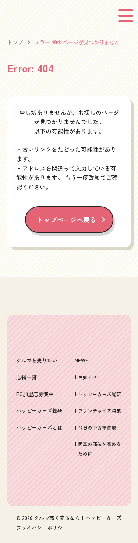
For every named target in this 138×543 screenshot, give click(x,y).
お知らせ (87, 377)
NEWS (82, 360)
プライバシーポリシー (42, 528)
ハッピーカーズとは (39, 427)
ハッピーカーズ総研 (39, 410)
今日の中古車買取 (97, 427)
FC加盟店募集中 (35, 394)
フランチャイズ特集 (99, 410)
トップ (15, 42)
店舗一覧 (26, 377)
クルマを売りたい (36, 360)
